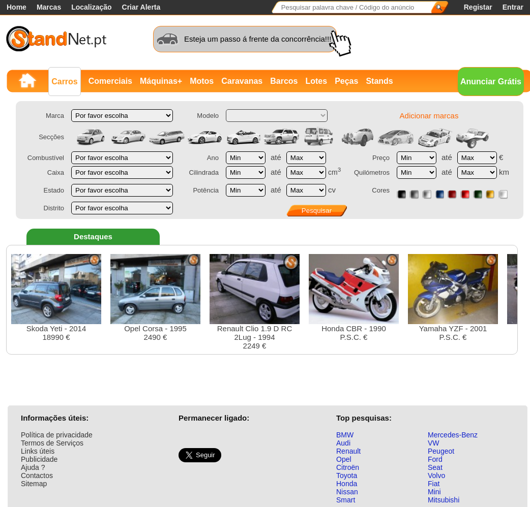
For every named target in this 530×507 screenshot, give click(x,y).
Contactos (37, 475)
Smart (345, 500)
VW (433, 443)
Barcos (284, 81)
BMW (345, 435)
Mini (434, 492)
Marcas (49, 7)
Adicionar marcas (429, 115)
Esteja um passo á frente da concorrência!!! (257, 39)
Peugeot (441, 451)
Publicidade (39, 459)
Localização (91, 7)
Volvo (436, 475)
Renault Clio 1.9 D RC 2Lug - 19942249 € (255, 302)
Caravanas (241, 81)
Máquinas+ (161, 81)
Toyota (346, 475)
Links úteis (37, 451)
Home (16, 7)
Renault (348, 451)
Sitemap (34, 484)
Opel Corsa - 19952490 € (155, 297)
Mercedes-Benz (453, 435)
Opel (343, 459)
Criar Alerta (141, 7)
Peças (346, 81)
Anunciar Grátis (490, 81)
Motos (202, 81)
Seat (435, 467)
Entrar (513, 7)
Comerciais (110, 81)
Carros (64, 81)
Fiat (433, 484)
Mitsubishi (443, 500)
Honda (346, 484)
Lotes (316, 81)
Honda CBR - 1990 (354, 297)
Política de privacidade (57, 435)
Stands (379, 81)
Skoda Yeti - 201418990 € (56, 297)
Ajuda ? (33, 467)
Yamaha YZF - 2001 (453, 297)
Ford (435, 459)
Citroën (347, 467)
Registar (478, 7)
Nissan (347, 492)
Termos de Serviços (52, 443)
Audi (343, 443)
